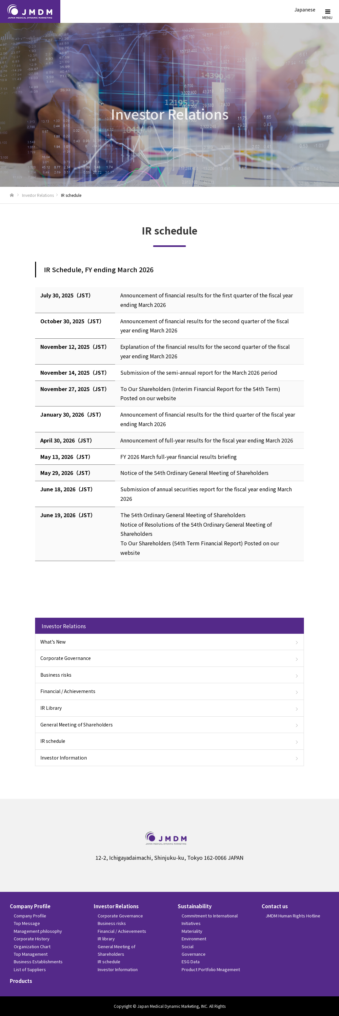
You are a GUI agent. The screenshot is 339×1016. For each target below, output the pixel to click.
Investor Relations (38, 195)
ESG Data (191, 961)
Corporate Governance (65, 658)
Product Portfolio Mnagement (211, 969)
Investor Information (63, 757)
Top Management (31, 954)
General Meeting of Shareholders (76, 724)
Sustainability (195, 906)
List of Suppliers (30, 969)
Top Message (27, 923)
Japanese (304, 9)
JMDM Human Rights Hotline (293, 916)
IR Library (51, 708)
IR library (106, 938)
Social (187, 946)
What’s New (53, 641)
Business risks (55, 674)
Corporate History (32, 938)
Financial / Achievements (67, 691)
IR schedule (52, 741)
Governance (194, 954)
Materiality (192, 931)
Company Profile (30, 906)
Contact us (275, 906)
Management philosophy (38, 931)
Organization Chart (32, 946)
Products (21, 980)
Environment (194, 938)
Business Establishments (38, 961)
